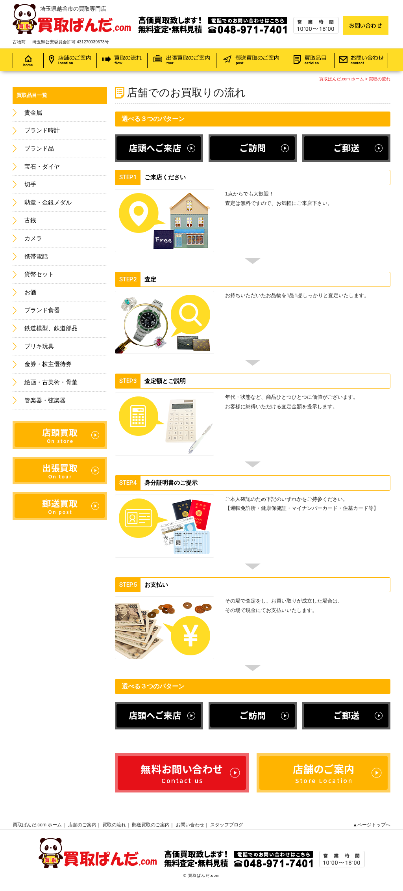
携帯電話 (36, 256)
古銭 (30, 220)
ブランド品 (39, 148)
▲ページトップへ (371, 825)
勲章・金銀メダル (48, 202)
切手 (30, 184)
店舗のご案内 (82, 825)
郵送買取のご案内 (151, 825)
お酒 (30, 292)
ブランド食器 (42, 310)
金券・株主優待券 (48, 364)
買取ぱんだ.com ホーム (341, 78)
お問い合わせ (190, 825)
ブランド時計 (42, 130)
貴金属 (33, 113)
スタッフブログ (226, 825)
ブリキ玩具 (39, 346)
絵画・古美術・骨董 (51, 382)
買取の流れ (379, 78)
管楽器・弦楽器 (45, 400)
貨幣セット (39, 274)
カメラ (33, 238)
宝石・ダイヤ (42, 167)
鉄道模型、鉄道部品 (51, 328)
